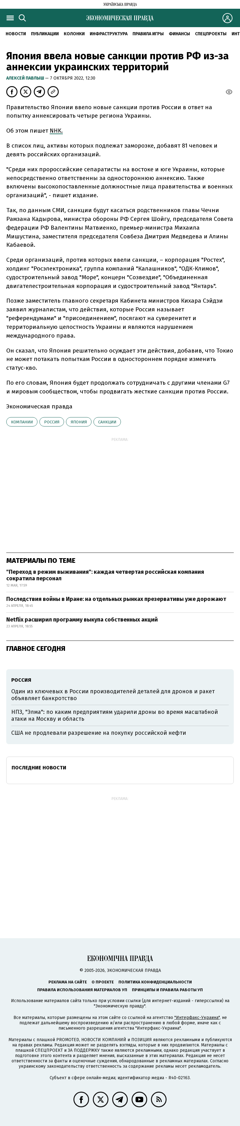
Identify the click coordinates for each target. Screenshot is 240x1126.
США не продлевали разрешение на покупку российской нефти (98, 732)
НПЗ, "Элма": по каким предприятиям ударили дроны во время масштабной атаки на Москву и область (114, 715)
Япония (79, 422)
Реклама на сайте (67, 982)
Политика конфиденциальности (155, 982)
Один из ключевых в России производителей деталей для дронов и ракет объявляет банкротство (113, 695)
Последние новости (39, 768)
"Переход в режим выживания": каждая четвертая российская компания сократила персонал (105, 575)
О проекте (103, 982)
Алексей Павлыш (25, 78)
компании (22, 422)
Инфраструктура (109, 34)
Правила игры (148, 34)
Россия (51, 422)
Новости (16, 34)
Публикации (45, 34)
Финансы (179, 34)
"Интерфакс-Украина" (197, 1017)
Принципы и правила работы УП (167, 989)
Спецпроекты (211, 34)
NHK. (56, 130)
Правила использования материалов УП (82, 989)
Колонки (74, 34)
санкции (107, 422)
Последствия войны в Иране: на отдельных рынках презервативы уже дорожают (116, 599)
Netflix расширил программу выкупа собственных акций (82, 619)
